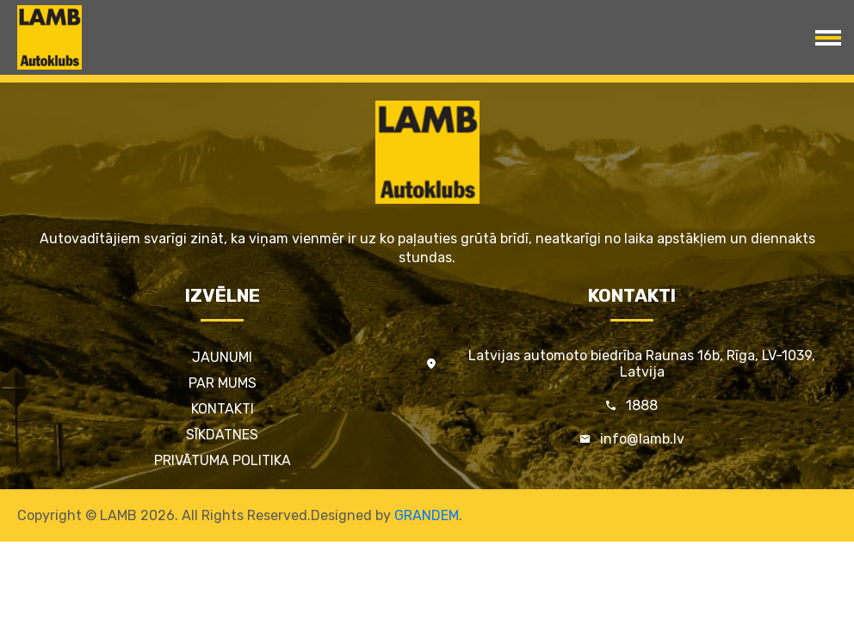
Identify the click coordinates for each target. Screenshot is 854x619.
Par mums (223, 383)
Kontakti (222, 409)
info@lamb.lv (642, 439)
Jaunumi (222, 357)
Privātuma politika (222, 460)
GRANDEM (426, 515)
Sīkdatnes (222, 434)
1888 (642, 405)
